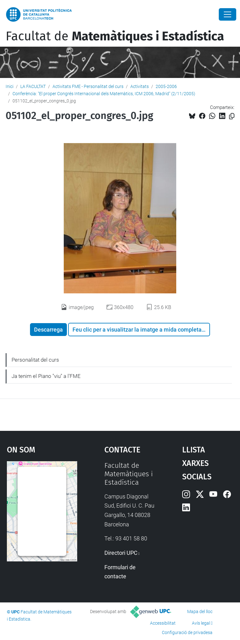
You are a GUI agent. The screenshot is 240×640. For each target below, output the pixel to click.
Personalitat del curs (35, 360)
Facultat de (115, 36)
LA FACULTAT (33, 86)
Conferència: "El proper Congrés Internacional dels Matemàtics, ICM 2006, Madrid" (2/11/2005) (103, 93)
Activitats (139, 86)
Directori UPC (121, 553)
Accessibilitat (163, 623)
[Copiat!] (231, 116)
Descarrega (48, 329)
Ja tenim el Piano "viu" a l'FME (46, 376)
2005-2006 (166, 86)
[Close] (227, 14)
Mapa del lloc (199, 611)
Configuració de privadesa (187, 632)
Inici (9, 86)
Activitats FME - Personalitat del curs (87, 86)
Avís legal (201, 623)
